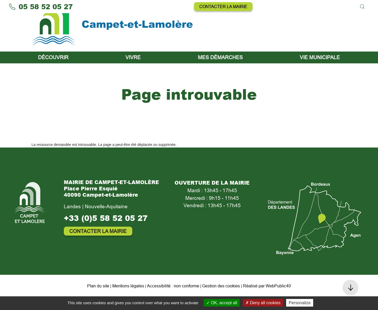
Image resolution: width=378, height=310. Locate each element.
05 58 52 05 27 (41, 6)
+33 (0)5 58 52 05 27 (106, 231)
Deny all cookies (263, 303)
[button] (362, 6)
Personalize (300, 303)
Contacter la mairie (223, 6)
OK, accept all (221, 303)
